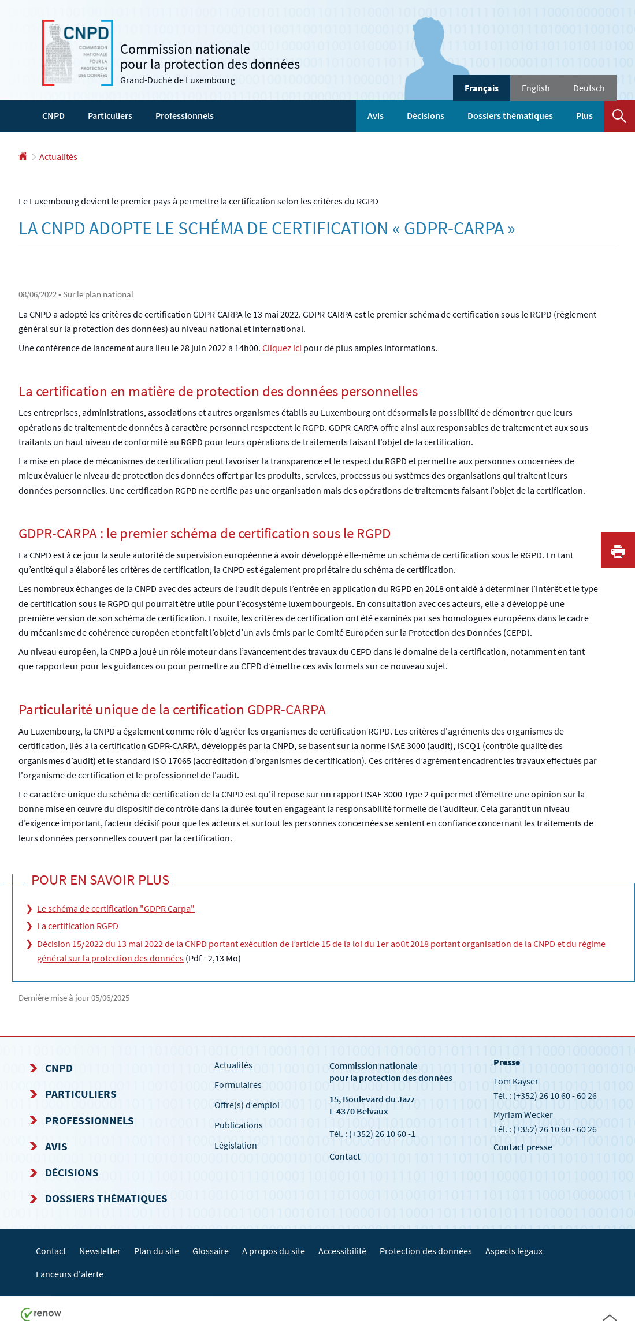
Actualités (58, 156)
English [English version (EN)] (536, 88)
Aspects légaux (514, 1251)
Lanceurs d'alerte (69, 1274)
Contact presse (522, 1147)
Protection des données (426, 1251)
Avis (375, 115)
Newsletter (100, 1251)
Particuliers (110, 115)
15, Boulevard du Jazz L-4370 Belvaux (372, 1105)
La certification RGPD (77, 925)
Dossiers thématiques (510, 115)
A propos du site (273, 1251)
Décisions (425, 115)
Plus (584, 115)
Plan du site (156, 1251)
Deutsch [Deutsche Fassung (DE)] (589, 88)
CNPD (53, 115)
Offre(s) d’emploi (247, 1104)
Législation (235, 1145)
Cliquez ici (282, 347)
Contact (345, 1156)
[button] (619, 116)
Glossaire (210, 1251)
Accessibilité (342, 1251)
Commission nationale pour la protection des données (390, 1071)
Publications (238, 1125)
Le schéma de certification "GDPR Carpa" (116, 908)
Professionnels (184, 115)
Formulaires (238, 1084)
